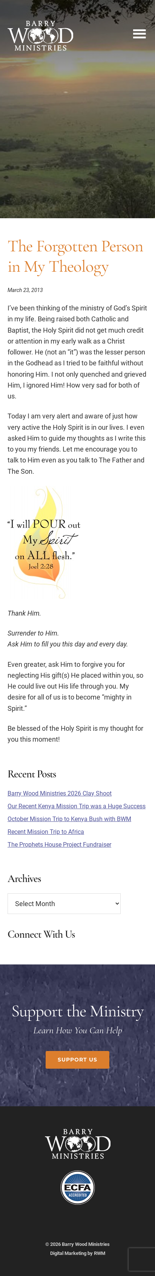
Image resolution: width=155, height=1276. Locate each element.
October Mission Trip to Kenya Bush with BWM (69, 819)
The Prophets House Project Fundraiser (59, 844)
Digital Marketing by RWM (77, 1253)
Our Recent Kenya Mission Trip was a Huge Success (77, 806)
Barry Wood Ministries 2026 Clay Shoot (60, 793)
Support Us (77, 1059)
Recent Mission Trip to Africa (46, 831)
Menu (138, 32)
